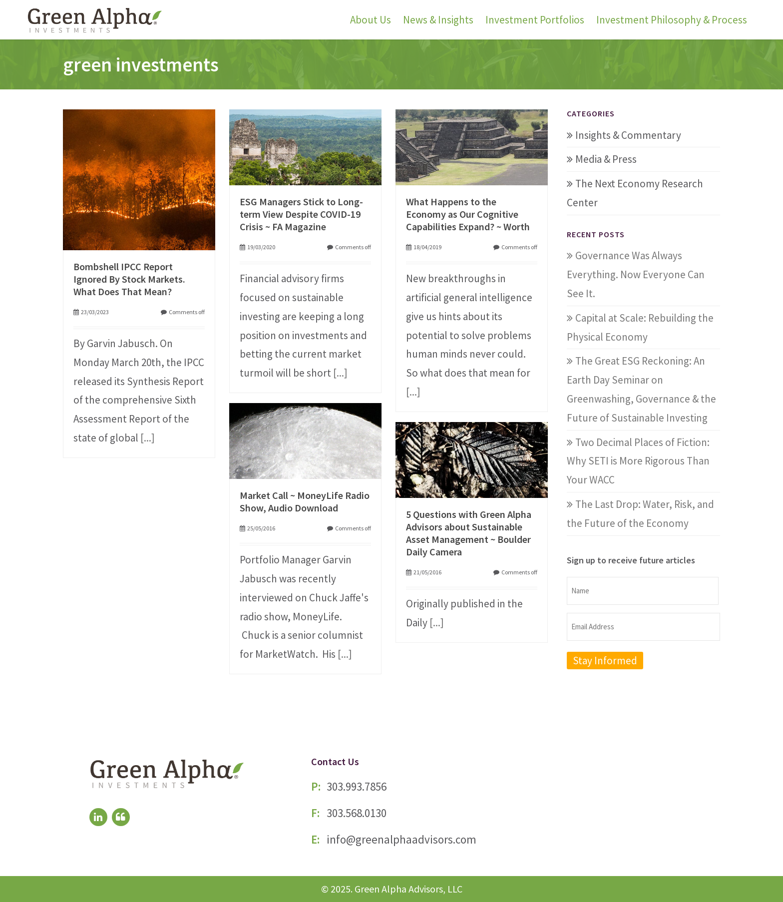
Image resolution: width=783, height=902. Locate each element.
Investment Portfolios (534, 19)
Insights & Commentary (628, 135)
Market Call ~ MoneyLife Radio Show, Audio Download (305, 501)
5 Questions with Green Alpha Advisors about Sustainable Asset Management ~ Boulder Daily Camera (468, 533)
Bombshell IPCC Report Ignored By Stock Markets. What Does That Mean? (129, 279)
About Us (370, 19)
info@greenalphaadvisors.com (401, 839)
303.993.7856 (357, 786)
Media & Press (606, 159)
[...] (147, 438)
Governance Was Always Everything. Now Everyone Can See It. (636, 274)
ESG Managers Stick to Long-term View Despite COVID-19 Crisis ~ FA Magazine (301, 214)
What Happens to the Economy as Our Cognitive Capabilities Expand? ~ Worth (468, 214)
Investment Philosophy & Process (671, 19)
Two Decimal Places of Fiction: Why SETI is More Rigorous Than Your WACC (638, 461)
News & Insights (438, 19)
